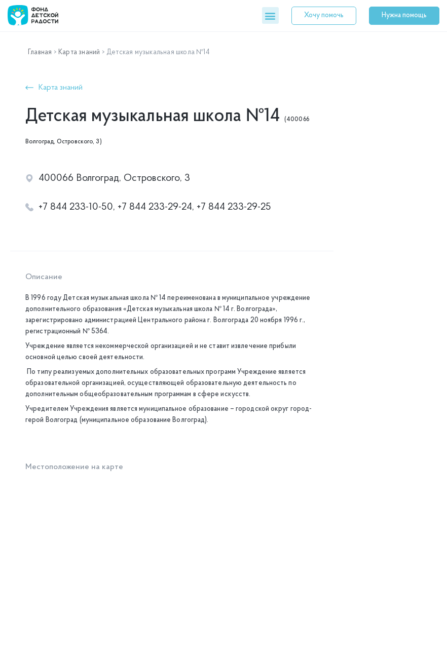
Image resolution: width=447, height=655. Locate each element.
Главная (40, 52)
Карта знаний (79, 52)
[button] (270, 15)
